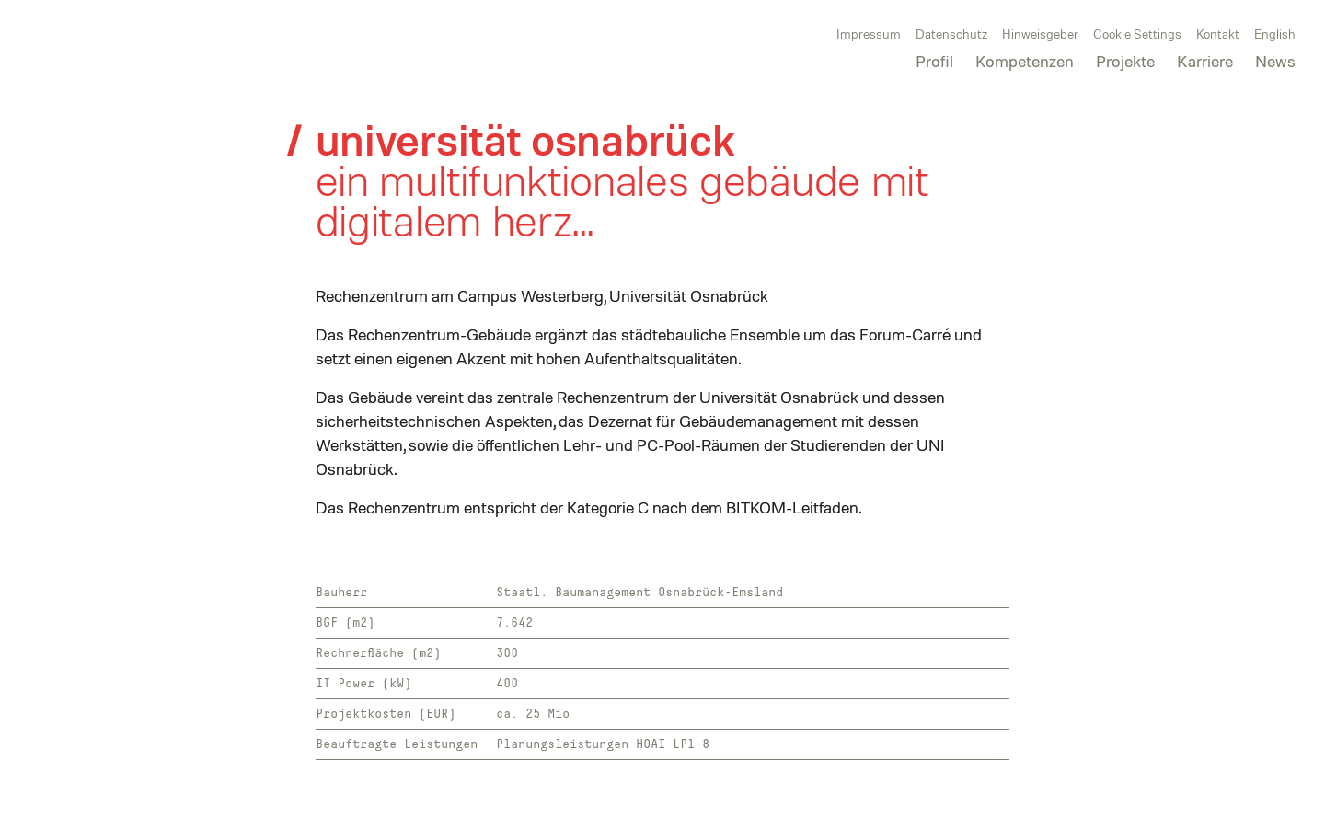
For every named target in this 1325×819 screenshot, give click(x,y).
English (1275, 33)
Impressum (868, 33)
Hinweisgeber (1040, 33)
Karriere (1205, 61)
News (1275, 61)
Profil (934, 61)
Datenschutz (951, 33)
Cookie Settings (1137, 33)
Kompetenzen (1024, 61)
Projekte (1125, 61)
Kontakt (1217, 33)
